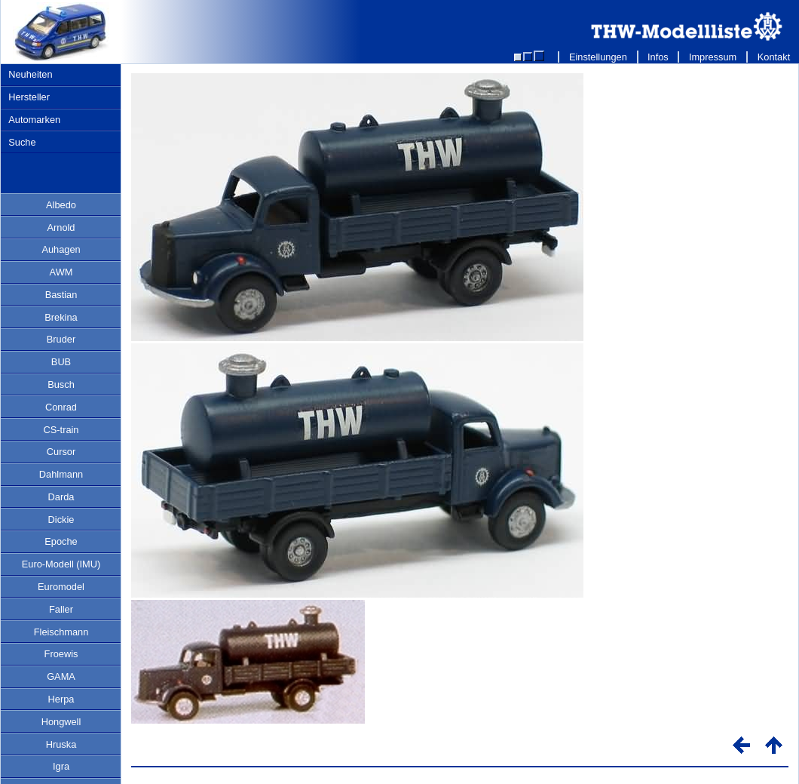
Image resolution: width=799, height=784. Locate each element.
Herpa (61, 699)
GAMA (61, 676)
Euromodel (61, 586)
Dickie (61, 519)
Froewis (61, 653)
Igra (61, 766)
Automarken (34, 119)
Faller (61, 609)
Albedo (61, 205)
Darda (61, 497)
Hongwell (61, 721)
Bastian (61, 294)
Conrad (61, 407)
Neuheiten (30, 74)
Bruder (61, 339)
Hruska (61, 744)
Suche (21, 142)
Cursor (61, 451)
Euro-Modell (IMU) (61, 564)
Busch (61, 384)
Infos (658, 57)
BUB (61, 361)
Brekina (60, 317)
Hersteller (29, 97)
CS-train (61, 429)
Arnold (61, 227)
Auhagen (60, 249)
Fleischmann (61, 632)
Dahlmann (61, 474)
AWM (61, 272)
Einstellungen (597, 57)
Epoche (60, 541)
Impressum (712, 57)
